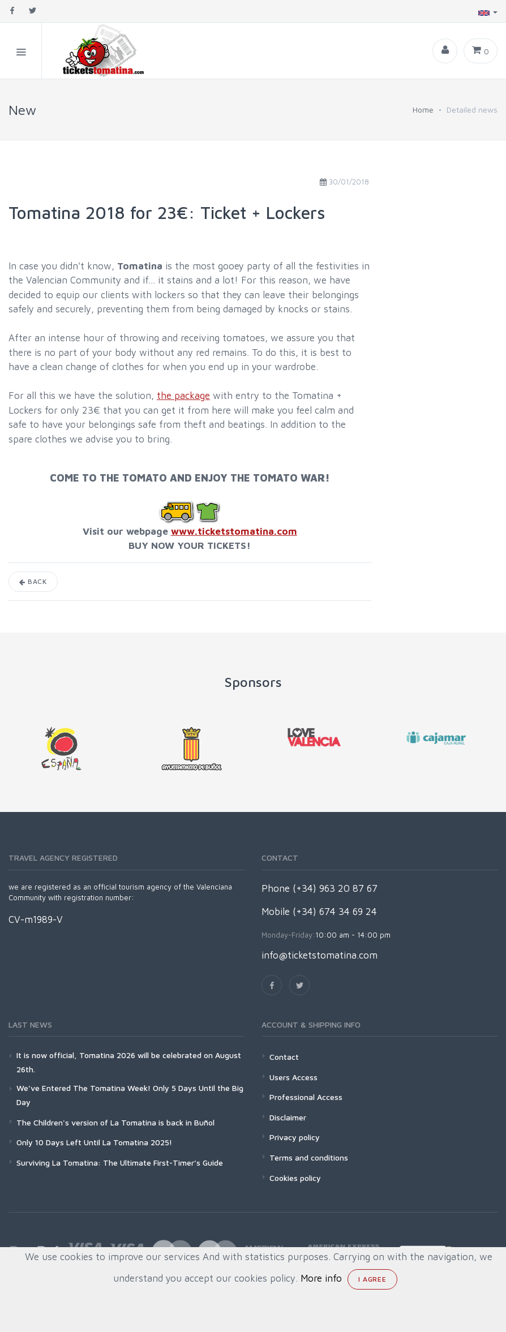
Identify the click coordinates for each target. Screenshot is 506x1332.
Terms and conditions (308, 1157)
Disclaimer (287, 1117)
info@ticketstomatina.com (319, 955)
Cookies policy (295, 1178)
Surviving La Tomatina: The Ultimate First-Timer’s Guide (119, 1162)
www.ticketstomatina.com (234, 531)
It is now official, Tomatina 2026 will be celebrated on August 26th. (128, 1062)
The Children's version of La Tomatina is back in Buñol (115, 1122)
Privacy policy (294, 1137)
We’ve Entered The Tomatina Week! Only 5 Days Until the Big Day (129, 1095)
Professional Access (305, 1097)
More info (321, 1278)
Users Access (293, 1077)
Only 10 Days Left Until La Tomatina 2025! (94, 1142)
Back (33, 581)
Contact (284, 1057)
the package (183, 395)
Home (423, 109)
